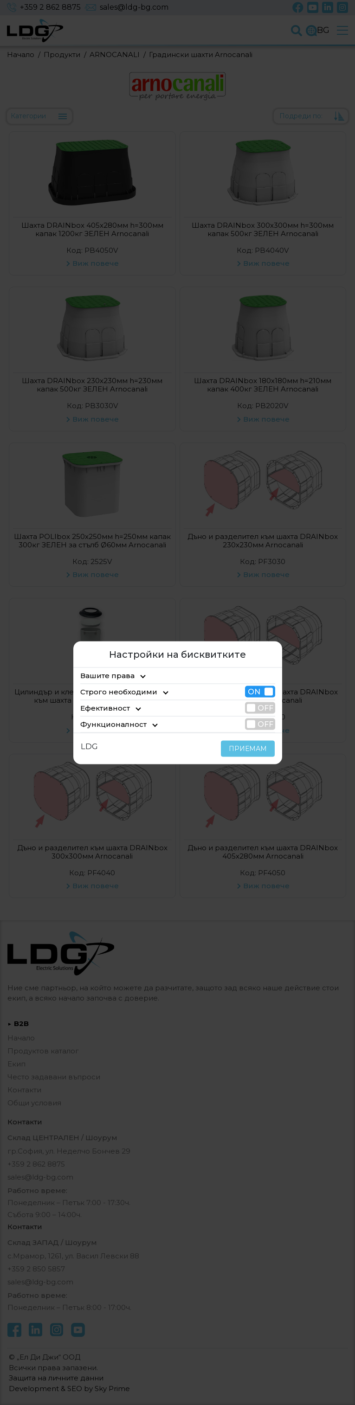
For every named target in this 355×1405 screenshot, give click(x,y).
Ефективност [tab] (101, 708)
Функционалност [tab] (107, 724)
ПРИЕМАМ (249, 748)
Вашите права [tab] (103, 675)
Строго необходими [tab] (111, 691)
